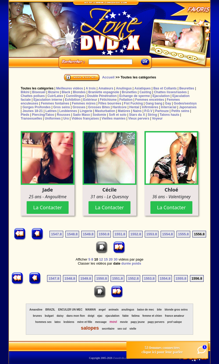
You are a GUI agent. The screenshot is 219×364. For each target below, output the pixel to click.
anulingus (128, 309)
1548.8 (72, 234)
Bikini (25, 92)
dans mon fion (75, 315)
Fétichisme (108, 100)
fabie (125, 315)
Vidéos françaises (85, 118)
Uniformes (53, 118)
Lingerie (86, 111)
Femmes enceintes (149, 100)
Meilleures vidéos (69, 88)
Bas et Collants (165, 88)
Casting (145, 92)
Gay (168, 103)
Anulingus (124, 88)
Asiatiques (142, 88)
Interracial (168, 107)
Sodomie (99, 115)
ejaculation (112, 315)
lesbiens (68, 321)
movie (124, 321)
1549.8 (88, 234)
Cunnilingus (75, 96)
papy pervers (156, 321)
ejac (99, 315)
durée (126, 263)
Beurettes (186, 88)
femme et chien (152, 315)
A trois (91, 88)
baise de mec (145, 309)
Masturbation (105, 111)
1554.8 (167, 234)
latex (57, 321)
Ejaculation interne (47, 100)
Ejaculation (161, 96)
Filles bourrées (109, 103)
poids (136, 263)
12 (101, 259)
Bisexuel (38, 92)
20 (110, 259)
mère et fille (84, 321)
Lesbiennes (68, 111)
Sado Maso (81, 115)
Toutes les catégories (37, 88)
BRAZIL (50, 309)
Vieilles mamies (113, 118)
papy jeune (138, 321)
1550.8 (104, 234)
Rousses (63, 115)
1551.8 (120, 234)
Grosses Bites (99, 107)
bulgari (49, 315)
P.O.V (148, 111)
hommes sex (43, 321)
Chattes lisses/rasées (170, 92)
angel (102, 309)
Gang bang (154, 103)
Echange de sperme (134, 96)
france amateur (174, 315)
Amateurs (105, 88)
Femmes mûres (84, 103)
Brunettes (129, 92)
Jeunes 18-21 (32, 111)
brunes (37, 315)
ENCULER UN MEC (70, 309)
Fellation (125, 100)
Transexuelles (31, 118)
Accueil (108, 77)
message (101, 321)
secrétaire (108, 328)
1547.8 (56, 234)
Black (66, 92)
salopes (90, 328)
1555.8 (183, 234)
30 (115, 259)
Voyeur (157, 118)
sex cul (121, 328)
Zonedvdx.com (121, 357)
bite (159, 309)
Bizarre (53, 92)
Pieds (25, 115)
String (152, 115)
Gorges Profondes (36, 107)
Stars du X (137, 115)
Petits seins (180, 111)
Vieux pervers (138, 118)
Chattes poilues (33, 96)
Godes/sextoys (185, 103)
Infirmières (150, 107)
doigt (91, 315)
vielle (132, 328)
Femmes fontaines (55, 103)
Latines (51, 111)
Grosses (79, 107)
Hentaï (134, 107)
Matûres (124, 111)
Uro (66, 118)
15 (106, 259)
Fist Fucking (133, 103)
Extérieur (90, 100)
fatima (135, 315)
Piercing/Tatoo (43, 115)
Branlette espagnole (103, 92)
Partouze (162, 111)
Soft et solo (117, 115)
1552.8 (135, 234)
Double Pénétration (102, 96)
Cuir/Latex (55, 96)
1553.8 (151, 234)
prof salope (174, 321)
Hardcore (119, 107)
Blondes (79, 92)
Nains (137, 111)
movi (113, 322)
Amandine (35, 309)
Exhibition (72, 100)
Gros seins (61, 107)
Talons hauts (169, 115)
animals (113, 309)
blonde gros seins (176, 309)
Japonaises (187, 107)
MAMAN (90, 309)
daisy (60, 315)
